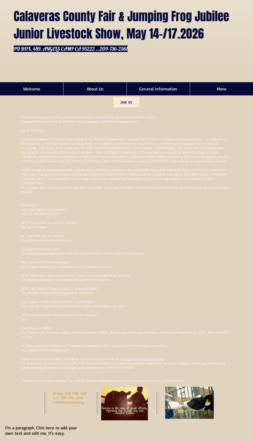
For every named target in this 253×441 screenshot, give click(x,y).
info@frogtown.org (68, 402)
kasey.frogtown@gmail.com (142, 358)
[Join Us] (126, 102)
